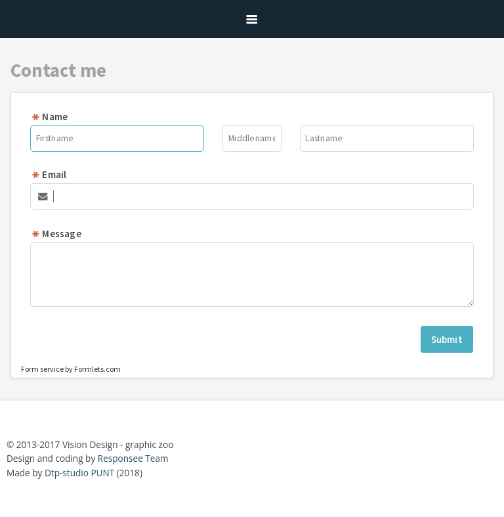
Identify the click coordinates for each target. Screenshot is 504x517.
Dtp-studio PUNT (79, 472)
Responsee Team (133, 458)
